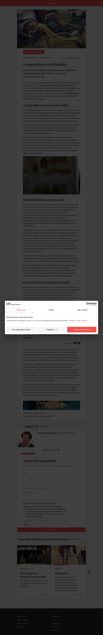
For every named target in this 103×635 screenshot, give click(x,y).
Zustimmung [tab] (20, 310)
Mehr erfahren (82, 320)
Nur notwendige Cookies (21, 329)
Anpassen (52, 329)
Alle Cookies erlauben (82, 329)
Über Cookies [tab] (83, 310)
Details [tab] (51, 310)
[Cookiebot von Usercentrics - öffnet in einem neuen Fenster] (87, 303)
